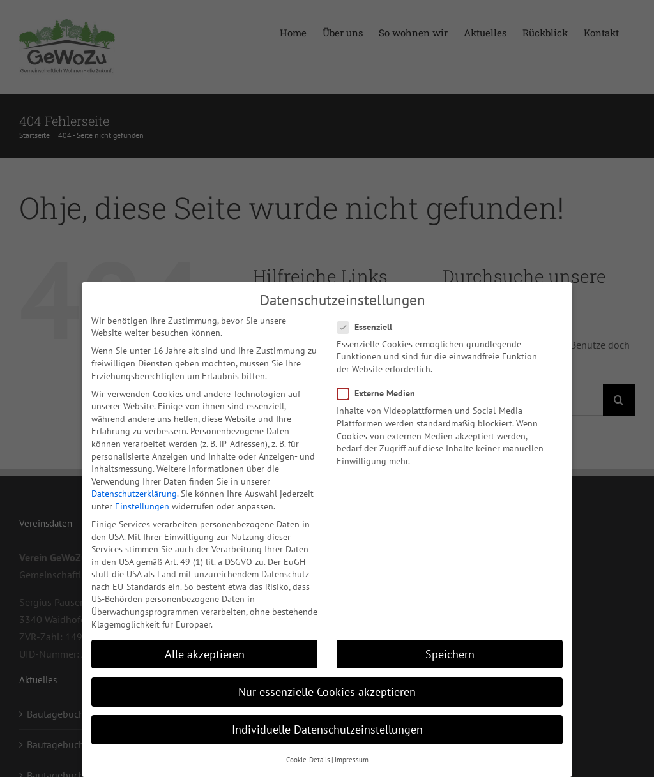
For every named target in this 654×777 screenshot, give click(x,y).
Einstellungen (142, 506)
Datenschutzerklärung (134, 493)
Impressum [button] (352, 759)
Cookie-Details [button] (308, 759)
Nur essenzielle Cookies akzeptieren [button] (327, 691)
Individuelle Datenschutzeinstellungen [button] (327, 729)
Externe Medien (381, 394)
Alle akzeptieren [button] (205, 654)
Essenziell (370, 327)
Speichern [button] (450, 654)
